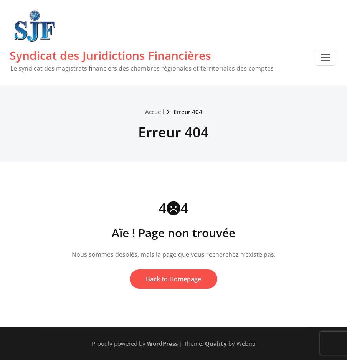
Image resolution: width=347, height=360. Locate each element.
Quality (216, 343)
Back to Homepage (173, 279)
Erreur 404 (188, 112)
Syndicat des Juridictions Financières (110, 55)
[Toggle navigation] (325, 58)
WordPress (162, 343)
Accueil (154, 112)
